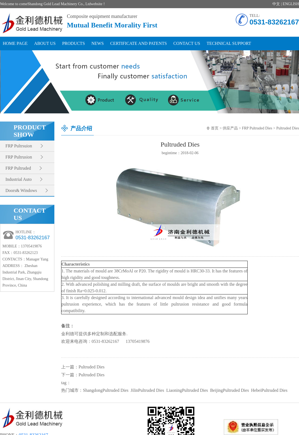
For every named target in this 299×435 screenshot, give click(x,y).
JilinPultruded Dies (147, 390)
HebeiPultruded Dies (269, 390)
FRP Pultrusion (18, 157)
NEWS (97, 43)
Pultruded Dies (287, 128)
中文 (276, 4)
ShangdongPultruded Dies (106, 390)
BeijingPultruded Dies (229, 390)
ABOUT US (44, 43)
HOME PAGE (15, 43)
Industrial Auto (18, 179)
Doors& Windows (21, 190)
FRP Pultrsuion (18, 146)
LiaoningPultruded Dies (187, 390)
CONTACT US (186, 43)
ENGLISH (291, 4)
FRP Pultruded (18, 168)
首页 (215, 128)
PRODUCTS (73, 43)
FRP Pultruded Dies (257, 128)
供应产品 (230, 128)
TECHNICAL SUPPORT (229, 43)
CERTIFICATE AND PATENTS (138, 43)
